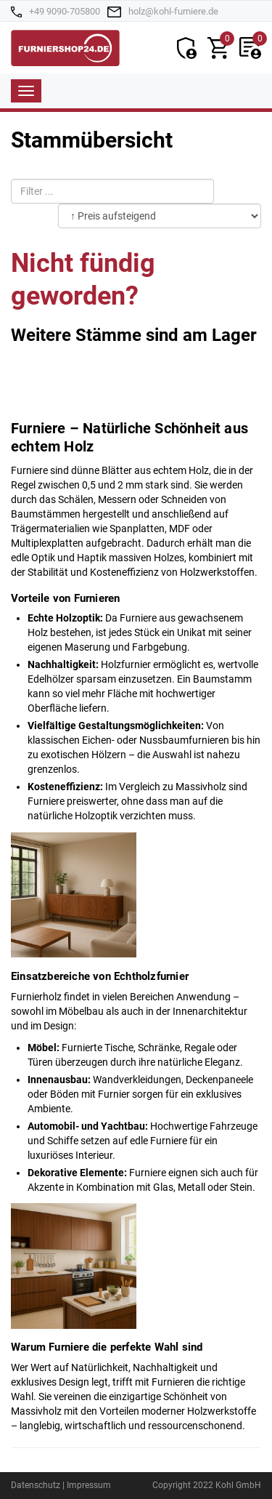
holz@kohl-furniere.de (173, 11)
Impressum (89, 1485)
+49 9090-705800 (64, 11)
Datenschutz (35, 1485)
